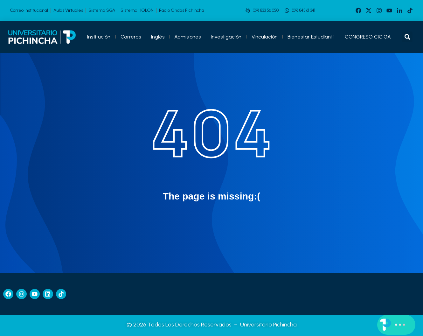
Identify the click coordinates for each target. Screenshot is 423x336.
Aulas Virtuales (68, 10)
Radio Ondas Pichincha (181, 10)
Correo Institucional (29, 10)
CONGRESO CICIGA (368, 37)
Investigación (226, 37)
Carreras (131, 37)
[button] (407, 37)
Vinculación (265, 37)
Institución (98, 37)
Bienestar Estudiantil (311, 37)
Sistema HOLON (137, 10)
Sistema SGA (101, 10)
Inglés (157, 37)
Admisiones (187, 37)
